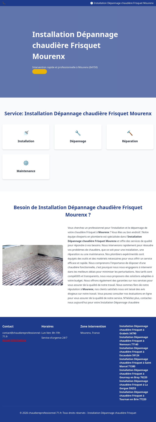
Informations (18, 340)
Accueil (6, 340)
